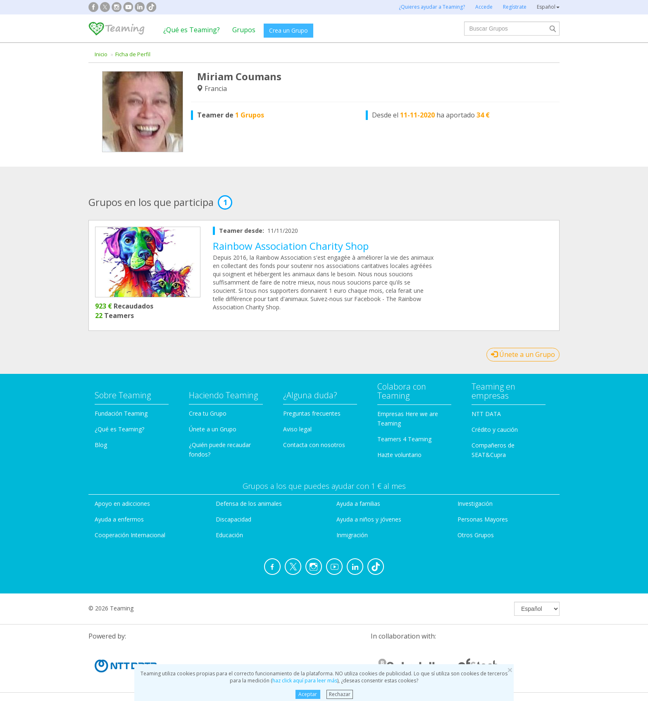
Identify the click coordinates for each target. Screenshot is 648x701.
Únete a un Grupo (523, 354)
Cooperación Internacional (130, 535)
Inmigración (352, 535)
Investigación (475, 503)
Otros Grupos (475, 535)
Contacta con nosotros (314, 445)
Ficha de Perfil (132, 54)
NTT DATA (486, 414)
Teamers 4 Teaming (404, 439)
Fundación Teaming (121, 413)
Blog (101, 445)
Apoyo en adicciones (122, 503)
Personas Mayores (482, 519)
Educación (229, 535)
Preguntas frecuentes (312, 413)
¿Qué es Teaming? (191, 29)
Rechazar (339, 694)
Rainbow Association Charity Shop (291, 246)
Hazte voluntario (399, 455)
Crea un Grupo (288, 30)
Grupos (243, 29)
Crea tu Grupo (207, 413)
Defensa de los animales (249, 503)
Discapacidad (233, 519)
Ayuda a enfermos (119, 519)
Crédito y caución (495, 429)
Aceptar (307, 694)
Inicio (101, 54)
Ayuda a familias (358, 503)
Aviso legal (297, 429)
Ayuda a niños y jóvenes (368, 519)
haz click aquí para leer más (304, 680)
